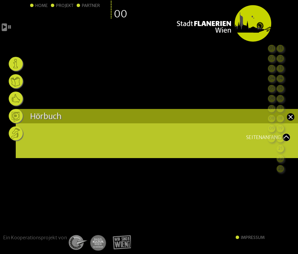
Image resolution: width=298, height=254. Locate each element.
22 (280, 158)
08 (272, 118)
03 (271, 68)
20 (280, 138)
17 (280, 108)
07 (272, 108)
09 (272, 128)
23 (280, 168)
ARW (77, 242)
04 (272, 78)
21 (280, 148)
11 (280, 47)
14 (280, 78)
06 (272, 98)
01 (271, 47)
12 (280, 57)
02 (272, 57)
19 (280, 128)
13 (280, 68)
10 (271, 138)
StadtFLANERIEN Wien (224, 23)
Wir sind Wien (119, 242)
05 (272, 88)
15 (280, 88)
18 (280, 118)
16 (280, 98)
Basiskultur (97, 242)
